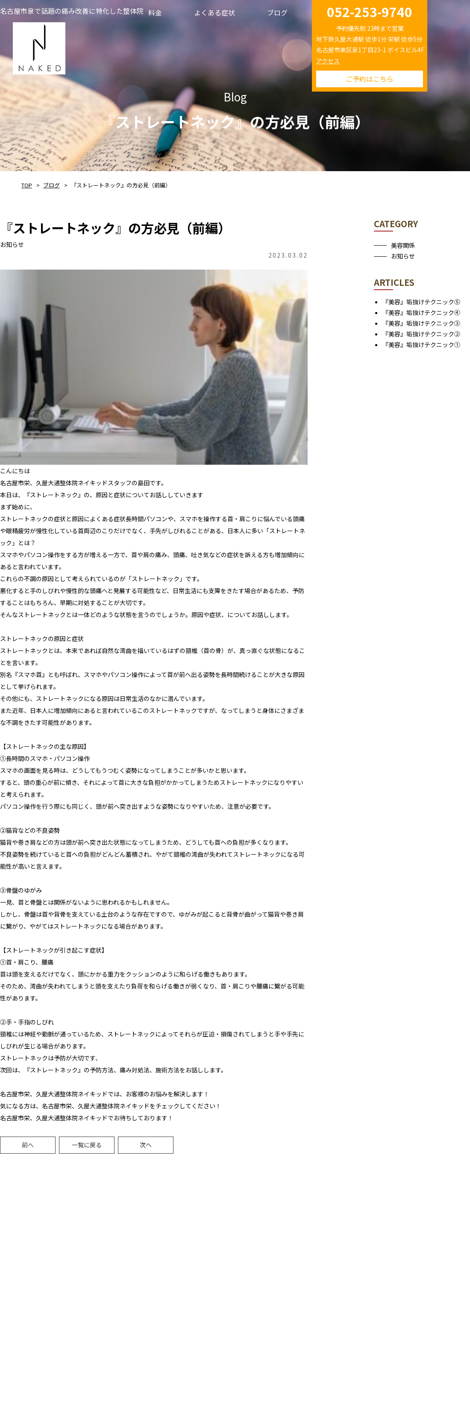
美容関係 (403, 245)
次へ (146, 1144)
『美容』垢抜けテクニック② (421, 334)
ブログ (51, 185)
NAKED (39, 47)
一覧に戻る (87, 1144)
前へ (28, 1144)
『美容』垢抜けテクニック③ (421, 323)
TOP (26, 185)
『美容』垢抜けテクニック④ (421, 312)
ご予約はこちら (370, 79)
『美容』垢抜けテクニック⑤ (421, 301)
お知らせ (403, 256)
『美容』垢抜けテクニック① (421, 344)
